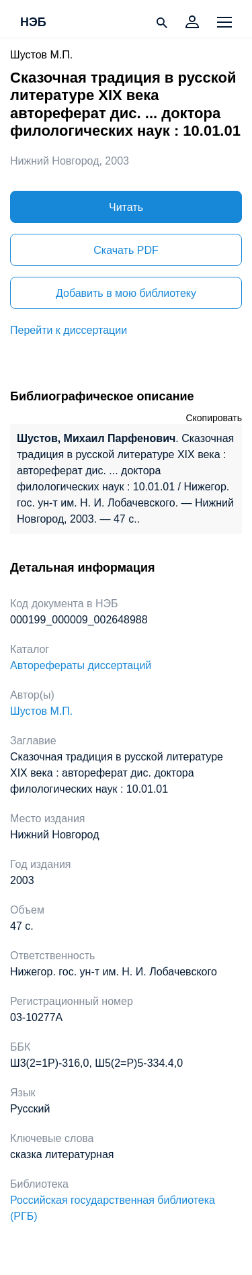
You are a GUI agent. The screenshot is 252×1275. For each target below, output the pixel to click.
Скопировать (213, 417)
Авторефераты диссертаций (80, 665)
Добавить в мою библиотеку (126, 293)
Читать (126, 207)
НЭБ (33, 23)
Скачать (125, 250)
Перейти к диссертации (68, 330)
